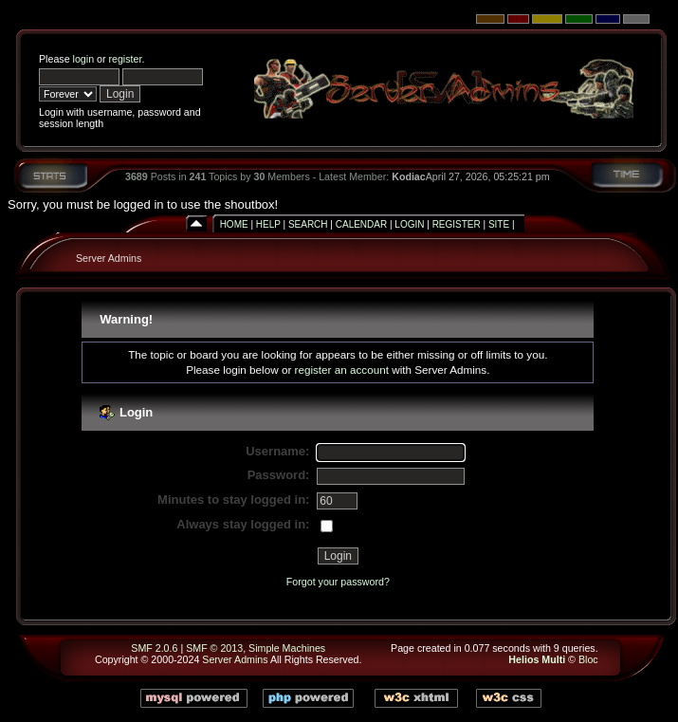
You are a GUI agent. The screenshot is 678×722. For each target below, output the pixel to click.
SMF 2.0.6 (154, 648)
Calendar (361, 224)
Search (308, 224)
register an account (342, 369)
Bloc (588, 659)
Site (498, 224)
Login (409, 224)
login (84, 59)
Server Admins (108, 258)
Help (268, 224)
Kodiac (409, 176)
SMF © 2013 (214, 648)
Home (234, 224)
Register (456, 224)
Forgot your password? (338, 581)
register (124, 59)
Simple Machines (286, 648)
